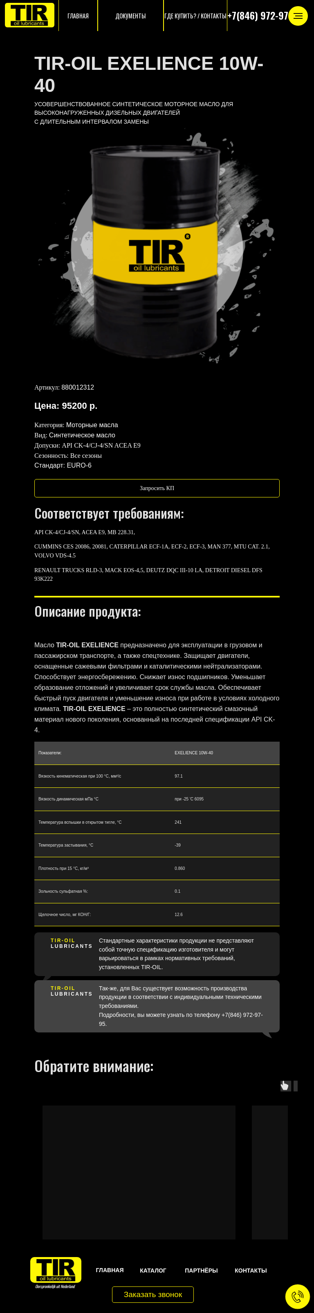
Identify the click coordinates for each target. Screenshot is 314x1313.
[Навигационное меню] (298, 16)
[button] (157, 488)
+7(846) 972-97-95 (264, 15)
